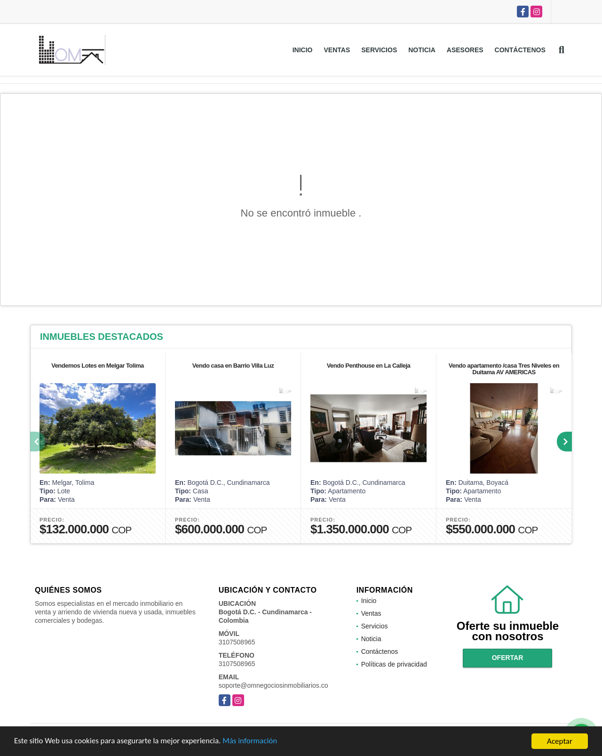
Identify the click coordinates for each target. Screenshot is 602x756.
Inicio (303, 50)
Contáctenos (520, 50)
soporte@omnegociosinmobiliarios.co (273, 685)
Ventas (337, 50)
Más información (250, 742)
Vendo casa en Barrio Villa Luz (233, 365)
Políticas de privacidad (394, 664)
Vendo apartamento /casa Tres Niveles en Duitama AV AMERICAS (504, 369)
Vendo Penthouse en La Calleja (369, 365)
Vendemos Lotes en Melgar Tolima (97, 365)
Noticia (422, 50)
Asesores (465, 50)
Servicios (379, 50)
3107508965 (237, 642)
